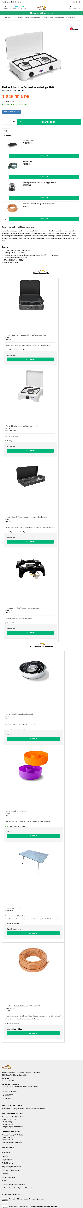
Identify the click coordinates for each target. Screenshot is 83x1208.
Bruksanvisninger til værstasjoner (13, 1184)
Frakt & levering (7, 1163)
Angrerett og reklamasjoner (11, 1166)
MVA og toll (41, 13)
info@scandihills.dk (9, 2)
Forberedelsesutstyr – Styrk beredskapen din (17, 1188)
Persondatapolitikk (8, 1177)
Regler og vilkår (7, 1159)
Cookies (5, 1174)
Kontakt (5, 1156)
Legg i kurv (44, 155)
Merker (4, 1181)
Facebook (7, 1098)
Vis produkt (30, 359)
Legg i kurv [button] (37, 121)
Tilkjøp (6, 131)
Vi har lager (6, 1152)
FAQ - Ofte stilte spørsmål (11, 1170)
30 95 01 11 (22, 2)
